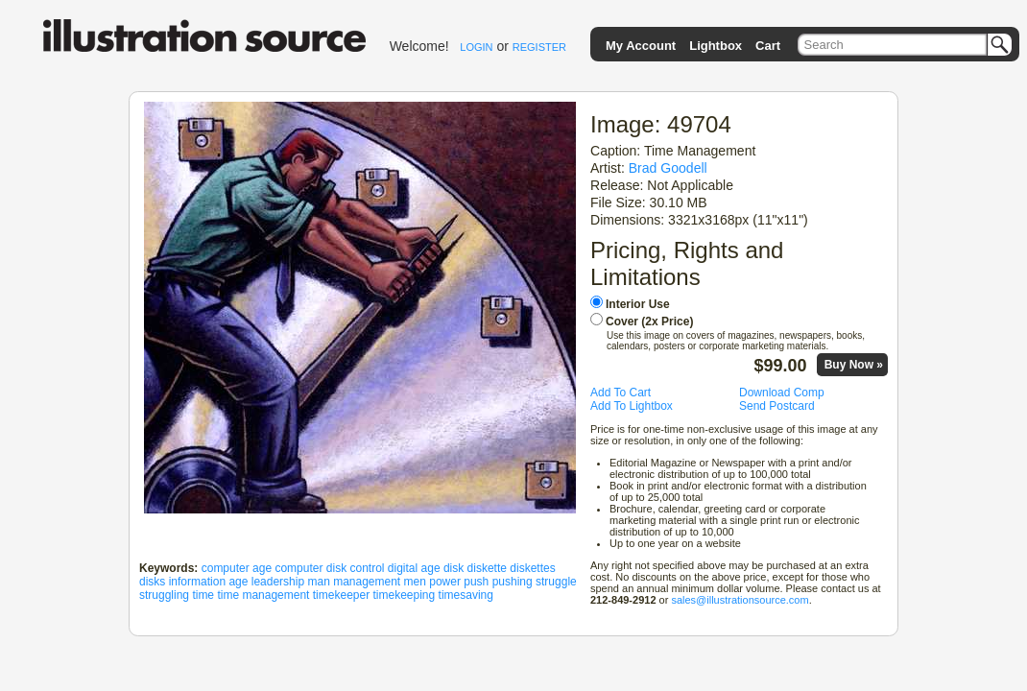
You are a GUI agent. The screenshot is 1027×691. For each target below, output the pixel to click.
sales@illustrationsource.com (739, 600)
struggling (164, 595)
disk (453, 568)
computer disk (310, 568)
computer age (237, 568)
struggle (556, 581)
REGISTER (539, 47)
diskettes (532, 568)
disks (152, 581)
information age (209, 581)
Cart (767, 45)
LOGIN (476, 47)
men (415, 581)
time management (263, 595)
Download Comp (781, 392)
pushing (512, 581)
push (476, 581)
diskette (487, 568)
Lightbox (715, 45)
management (366, 581)
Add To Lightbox (631, 406)
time (203, 595)
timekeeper (341, 595)
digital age (414, 568)
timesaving (466, 595)
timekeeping (404, 595)
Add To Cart (620, 392)
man (318, 581)
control (366, 568)
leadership (277, 581)
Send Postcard (777, 406)
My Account (641, 45)
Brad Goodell (668, 168)
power (445, 581)
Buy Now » (853, 364)
